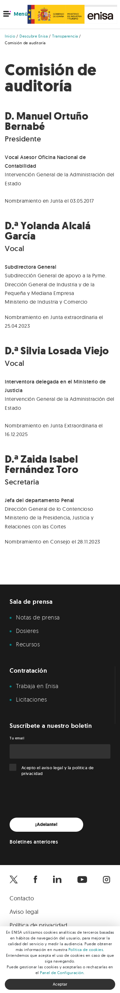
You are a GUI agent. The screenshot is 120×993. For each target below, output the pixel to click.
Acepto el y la (57, 770)
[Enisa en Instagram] (106, 879)
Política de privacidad (38, 925)
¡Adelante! (46, 824)
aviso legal (52, 767)
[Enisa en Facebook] (35, 879)
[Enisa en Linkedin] (57, 879)
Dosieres (27, 630)
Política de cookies (85, 949)
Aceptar (60, 984)
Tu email (17, 738)
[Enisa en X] (14, 879)
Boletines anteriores (34, 841)
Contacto (22, 898)
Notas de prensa (38, 617)
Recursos (28, 644)
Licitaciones (31, 699)
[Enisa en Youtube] (82, 879)
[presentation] (58, 797)
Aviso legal (24, 911)
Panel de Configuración (62, 972)
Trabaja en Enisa (37, 685)
